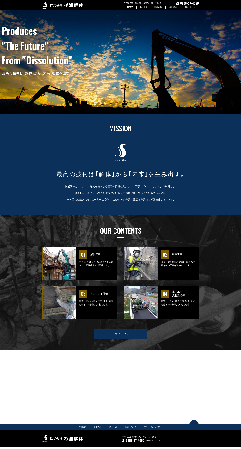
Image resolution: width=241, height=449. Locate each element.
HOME (130, 7)
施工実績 (173, 7)
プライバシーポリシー (153, 429)
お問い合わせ (189, 7)
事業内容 (158, 7)
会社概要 (144, 7)
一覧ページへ (121, 335)
